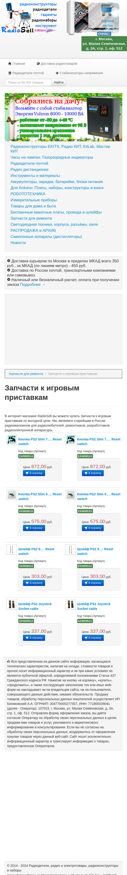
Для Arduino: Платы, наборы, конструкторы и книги (57, 188)
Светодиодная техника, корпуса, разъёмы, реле (54, 224)
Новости (18, 243)
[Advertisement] (63, 329)
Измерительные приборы (34, 200)
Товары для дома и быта (33, 206)
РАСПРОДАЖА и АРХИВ (33, 230)
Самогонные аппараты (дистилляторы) (46, 236)
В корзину (34, 473)
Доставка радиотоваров (57, 63)
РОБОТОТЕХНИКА (28, 194)
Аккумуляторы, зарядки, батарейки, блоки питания (57, 182)
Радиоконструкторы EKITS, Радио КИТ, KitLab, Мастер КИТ (60, 148)
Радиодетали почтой (26, 73)
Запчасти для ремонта (31, 218)
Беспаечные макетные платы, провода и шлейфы (56, 212)
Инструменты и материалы (35, 175)
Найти (58, 82)
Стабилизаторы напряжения (79, 73)
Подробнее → (33, 284)
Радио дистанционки (29, 169)
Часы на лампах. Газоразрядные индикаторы (52, 157)
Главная (16, 63)
